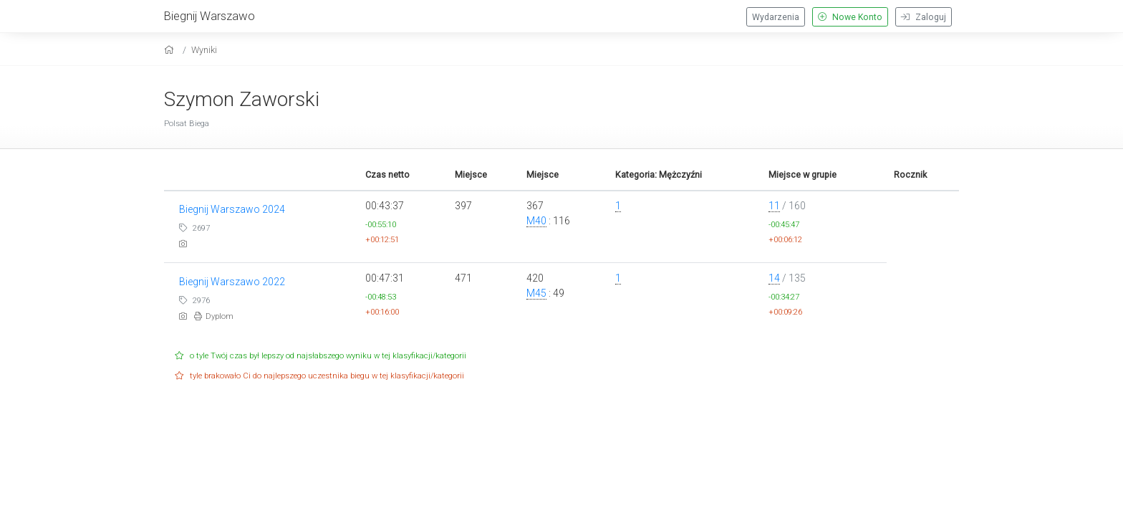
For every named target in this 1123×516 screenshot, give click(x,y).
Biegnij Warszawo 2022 (232, 281)
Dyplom (213, 316)
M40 (536, 220)
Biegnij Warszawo (209, 16)
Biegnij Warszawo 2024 (232, 209)
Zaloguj (923, 17)
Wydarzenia (775, 17)
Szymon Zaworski (241, 99)
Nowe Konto (850, 17)
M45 (536, 293)
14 (774, 278)
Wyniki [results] (204, 49)
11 (774, 205)
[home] (171, 49)
